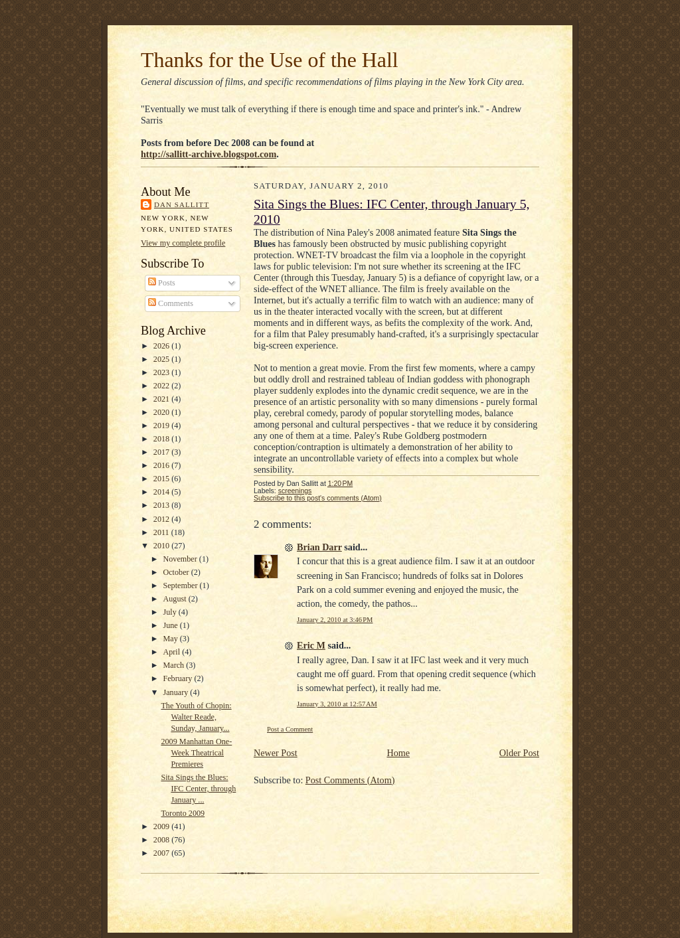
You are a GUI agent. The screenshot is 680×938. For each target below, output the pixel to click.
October (177, 572)
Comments (170, 303)
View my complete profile (183, 243)
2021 (162, 399)
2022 (162, 385)
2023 (162, 372)
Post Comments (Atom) (350, 780)
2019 (162, 425)
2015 (162, 478)
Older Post (519, 752)
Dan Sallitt (181, 204)
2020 (162, 412)
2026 (162, 346)
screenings (295, 491)
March (174, 665)
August (175, 598)
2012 (162, 519)
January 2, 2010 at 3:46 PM (335, 619)
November (181, 559)
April (172, 652)
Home (398, 752)
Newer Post (276, 752)
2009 (162, 826)
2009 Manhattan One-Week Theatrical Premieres (196, 753)
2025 (162, 359)
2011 (162, 532)
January (176, 692)
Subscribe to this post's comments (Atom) (318, 498)
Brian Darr (319, 547)
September (181, 585)
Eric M (311, 645)
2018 (162, 438)
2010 (162, 545)
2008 (162, 839)
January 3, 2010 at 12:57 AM (337, 704)
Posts (161, 282)
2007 (162, 853)
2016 (162, 465)
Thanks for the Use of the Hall (269, 60)
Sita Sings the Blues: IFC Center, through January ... (198, 789)
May (171, 638)
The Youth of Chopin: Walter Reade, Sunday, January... (196, 717)
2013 (162, 505)
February (178, 678)
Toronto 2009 (183, 813)
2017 (162, 452)
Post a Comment (290, 729)
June (171, 625)
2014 (162, 492)
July (170, 612)
